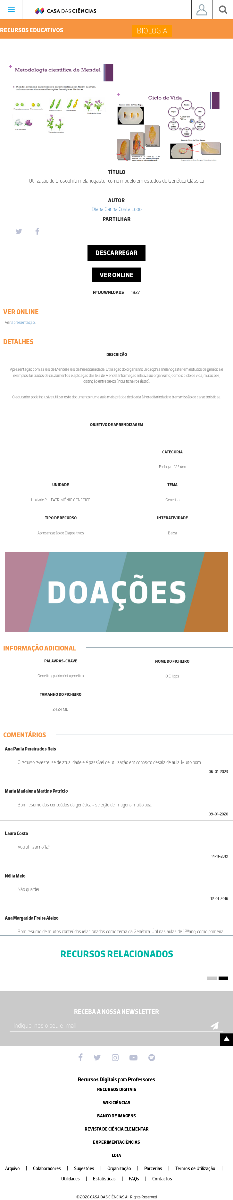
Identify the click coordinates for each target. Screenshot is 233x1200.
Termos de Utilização (201, 1168)
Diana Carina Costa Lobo (117, 209)
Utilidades (76, 1179)
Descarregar (116, 253)
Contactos (162, 1179)
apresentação (23, 322)
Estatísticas (110, 1179)
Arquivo (18, 1168)
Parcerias (159, 1168)
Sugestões (90, 1168)
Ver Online (116, 275)
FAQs (140, 1179)
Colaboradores (53, 1168)
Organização (125, 1168)
